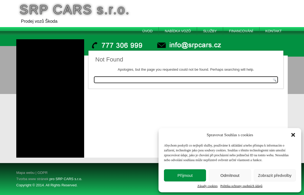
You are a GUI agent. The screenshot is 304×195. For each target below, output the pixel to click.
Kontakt (273, 31)
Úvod (147, 31)
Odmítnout (229, 175)
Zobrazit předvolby (275, 175)
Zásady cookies (207, 186)
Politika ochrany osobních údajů (241, 186)
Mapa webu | (26, 173)
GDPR (41, 173)
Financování (241, 31)
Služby (210, 31)
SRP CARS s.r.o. (75, 9)
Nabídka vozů (178, 31)
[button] (293, 135)
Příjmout (185, 175)
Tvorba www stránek (32, 179)
